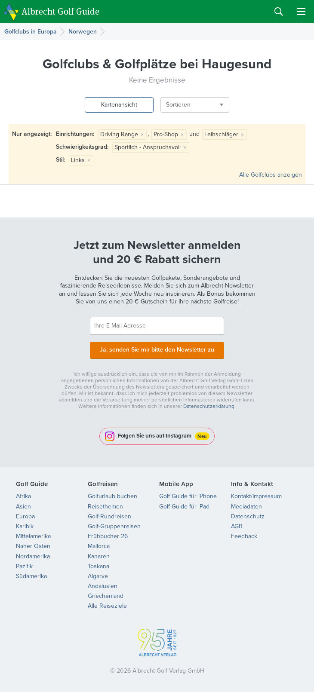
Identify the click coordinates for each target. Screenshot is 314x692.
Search (279, 11)
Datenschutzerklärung (208, 406)
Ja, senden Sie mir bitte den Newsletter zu (157, 349)
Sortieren (178, 104)
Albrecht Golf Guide (60, 11)
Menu (301, 11)
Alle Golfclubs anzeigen (270, 174)
